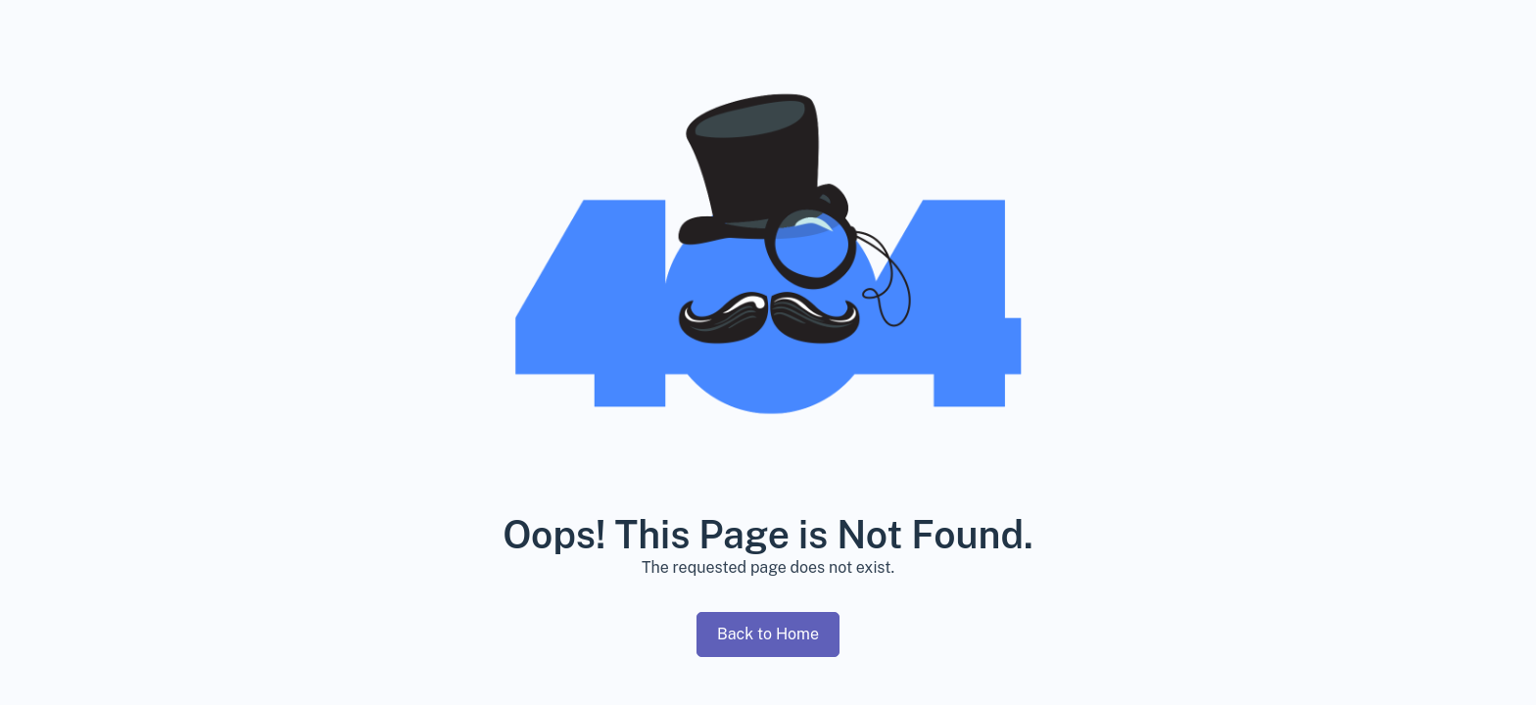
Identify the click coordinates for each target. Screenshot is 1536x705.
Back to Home (768, 634)
